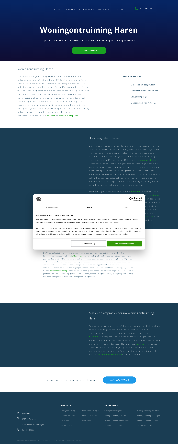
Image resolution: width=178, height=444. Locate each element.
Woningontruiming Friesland (115, 416)
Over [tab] (126, 207)
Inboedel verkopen (89, 416)
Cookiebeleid (70, 440)
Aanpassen (88, 244)
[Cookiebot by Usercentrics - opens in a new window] (131, 199)
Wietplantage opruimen (91, 420)
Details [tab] (89, 207)
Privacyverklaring (58, 440)
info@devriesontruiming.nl (33, 424)
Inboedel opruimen (68, 416)
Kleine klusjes (145, 216)
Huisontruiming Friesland (114, 425)
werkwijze (94, 336)
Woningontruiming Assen (114, 411)
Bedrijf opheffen (67, 425)
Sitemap (79, 440)
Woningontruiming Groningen (148, 416)
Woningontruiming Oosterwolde (149, 420)
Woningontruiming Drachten (148, 411)
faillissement (77, 256)
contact (51, 115)
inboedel (135, 191)
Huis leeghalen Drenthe (146, 425)
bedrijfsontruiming (58, 271)
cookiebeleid (116, 234)
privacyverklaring (111, 222)
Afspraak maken (89, 50)
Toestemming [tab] (52, 207)
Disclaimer (46, 440)
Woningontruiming (68, 411)
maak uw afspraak (68, 115)
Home (57, 9)
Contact (120, 9)
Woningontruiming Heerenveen (116, 420)
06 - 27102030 (149, 9)
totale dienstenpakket (110, 354)
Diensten (70, 9)
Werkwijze (104, 9)
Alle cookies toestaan (124, 244)
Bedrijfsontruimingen (90, 411)
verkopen (155, 195)
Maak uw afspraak (119, 380)
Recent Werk (86, 9)
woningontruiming (146, 160)
